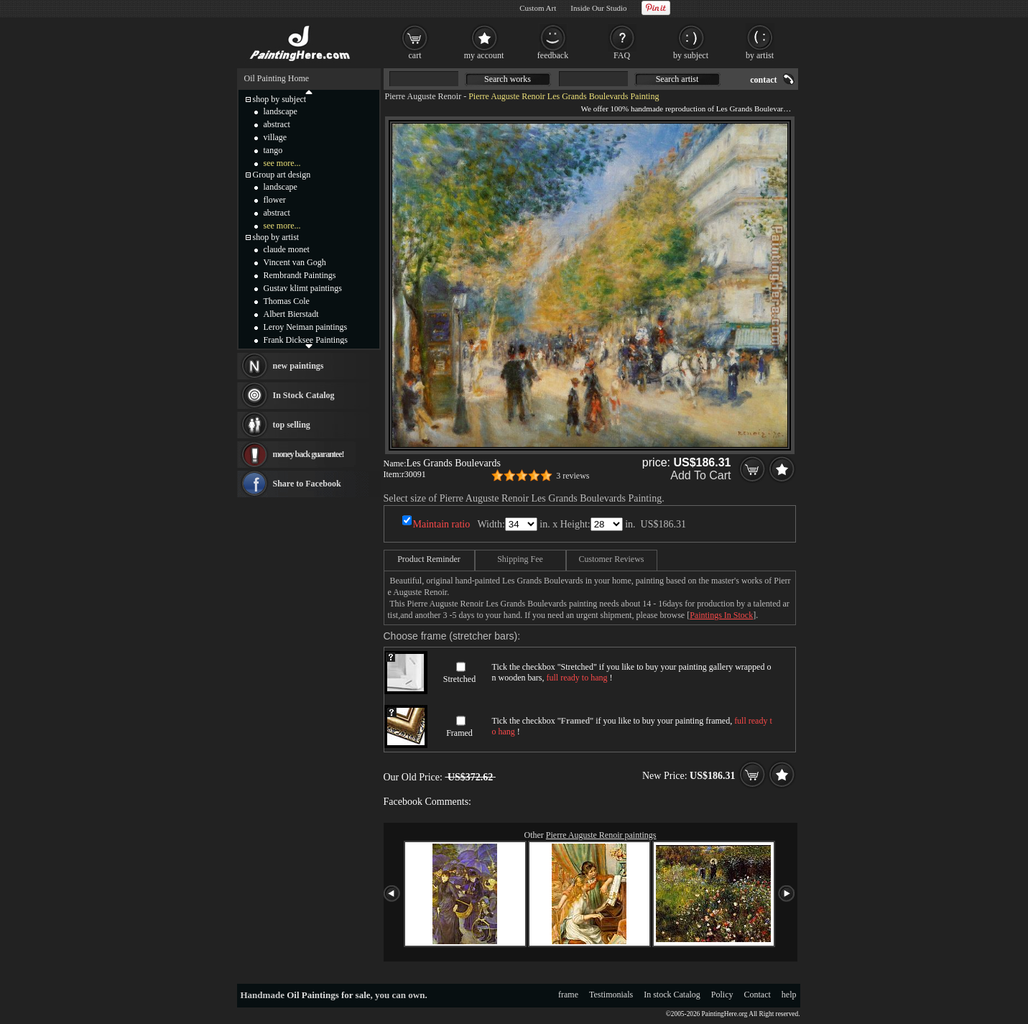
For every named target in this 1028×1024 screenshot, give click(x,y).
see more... (282, 163)
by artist (760, 55)
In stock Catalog (672, 995)
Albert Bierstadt (291, 314)
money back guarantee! (308, 454)
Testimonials (611, 995)
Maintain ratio (442, 524)
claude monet (287, 249)
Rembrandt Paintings (300, 275)
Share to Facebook (307, 484)
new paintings (298, 366)
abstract (277, 124)
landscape (280, 111)
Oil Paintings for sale (328, 995)
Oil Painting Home (277, 78)
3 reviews (572, 476)
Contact (757, 995)
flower (275, 200)
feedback (552, 55)
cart (415, 55)
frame (568, 995)
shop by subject (280, 99)
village (275, 137)
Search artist (677, 79)
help (789, 995)
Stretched (459, 679)
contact (763, 80)
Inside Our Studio (598, 8)
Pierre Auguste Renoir (423, 96)
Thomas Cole (287, 301)
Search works (507, 79)
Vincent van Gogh (295, 262)
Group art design (282, 175)
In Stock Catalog (304, 395)
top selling (291, 425)
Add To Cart (700, 475)
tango (273, 150)
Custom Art (537, 8)
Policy (722, 995)
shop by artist (276, 237)
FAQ (621, 55)
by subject (690, 55)
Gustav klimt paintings (303, 288)
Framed (459, 733)
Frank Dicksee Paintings (306, 340)
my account (484, 55)
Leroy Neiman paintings (306, 327)
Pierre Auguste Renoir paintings (601, 835)
